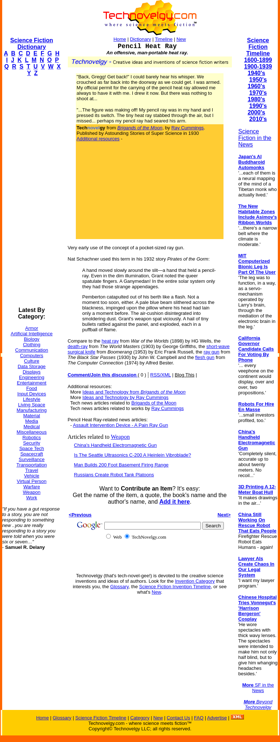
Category (139, 717)
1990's (258, 106)
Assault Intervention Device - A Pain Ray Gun (120, 425)
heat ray (110, 341)
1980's (256, 99)
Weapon (31, 492)
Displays (31, 372)
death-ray (78, 346)
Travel (31, 470)
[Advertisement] (31, 191)
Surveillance (31, 459)
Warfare (31, 486)
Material (31, 415)
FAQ (198, 717)
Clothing (31, 344)
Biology (31, 339)
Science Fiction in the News (255, 138)
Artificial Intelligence (31, 333)
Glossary (119, 586)
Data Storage (32, 366)
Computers (31, 355)
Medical (31, 426)
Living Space (31, 404)
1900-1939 (258, 66)
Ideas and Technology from (134, 392)
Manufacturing (32, 410)
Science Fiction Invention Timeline (175, 586)
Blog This (184, 375)
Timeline (164, 39)
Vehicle (31, 476)
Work (31, 497)
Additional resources (98, 138)
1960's (256, 86)
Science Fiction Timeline (258, 46)
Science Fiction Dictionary (31, 43)
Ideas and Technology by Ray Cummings (125, 397)
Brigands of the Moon (153, 403)
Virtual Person (31, 481)
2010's (258, 119)
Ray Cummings (187, 127)
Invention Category (195, 581)
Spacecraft (31, 454)
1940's (256, 73)
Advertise (217, 717)
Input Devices (31, 394)
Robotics (31, 437)
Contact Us (178, 717)
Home (119, 39)
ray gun (211, 352)
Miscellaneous (32, 432)
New (181, 39)
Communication (31, 350)
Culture (31, 361)
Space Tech (31, 448)
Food (31, 388)
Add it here (174, 502)
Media (31, 421)
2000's (256, 112)
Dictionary (140, 39)
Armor (31, 328)
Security (31, 443)
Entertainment (31, 383)
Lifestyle (31, 399)
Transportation (31, 465)
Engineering (31, 377)
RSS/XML (160, 375)
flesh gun (204, 357)
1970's (258, 93)
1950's (258, 80)
